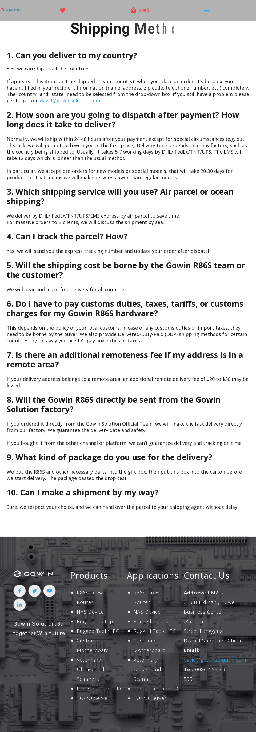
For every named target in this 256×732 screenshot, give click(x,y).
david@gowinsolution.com (70, 100)
